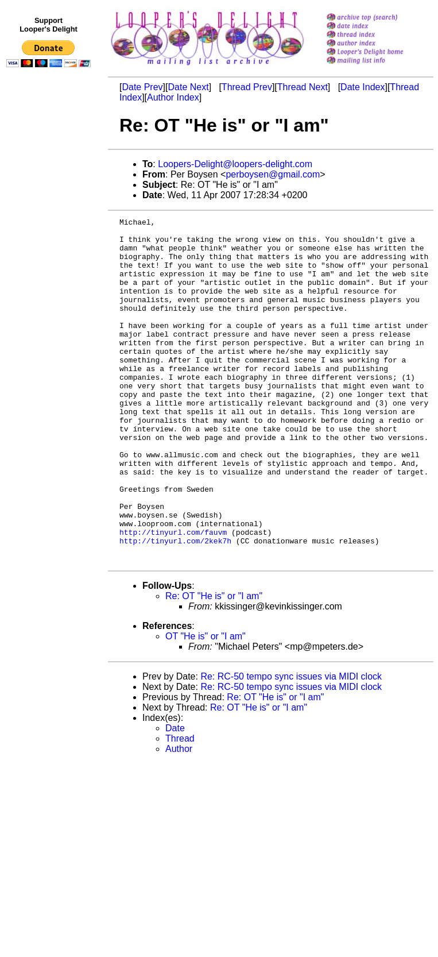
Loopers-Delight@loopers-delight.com (235, 164)
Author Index (173, 97)
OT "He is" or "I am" (205, 705)
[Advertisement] (50, 308)
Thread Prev (247, 87)
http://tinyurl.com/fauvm (173, 596)
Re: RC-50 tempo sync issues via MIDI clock (291, 745)
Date (175, 797)
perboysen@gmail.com (273, 174)
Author (178, 818)
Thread (180, 807)
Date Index (362, 87)
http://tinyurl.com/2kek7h (175, 606)
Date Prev (142, 87)
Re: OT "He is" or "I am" (213, 665)
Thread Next (302, 87)
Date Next (188, 87)
